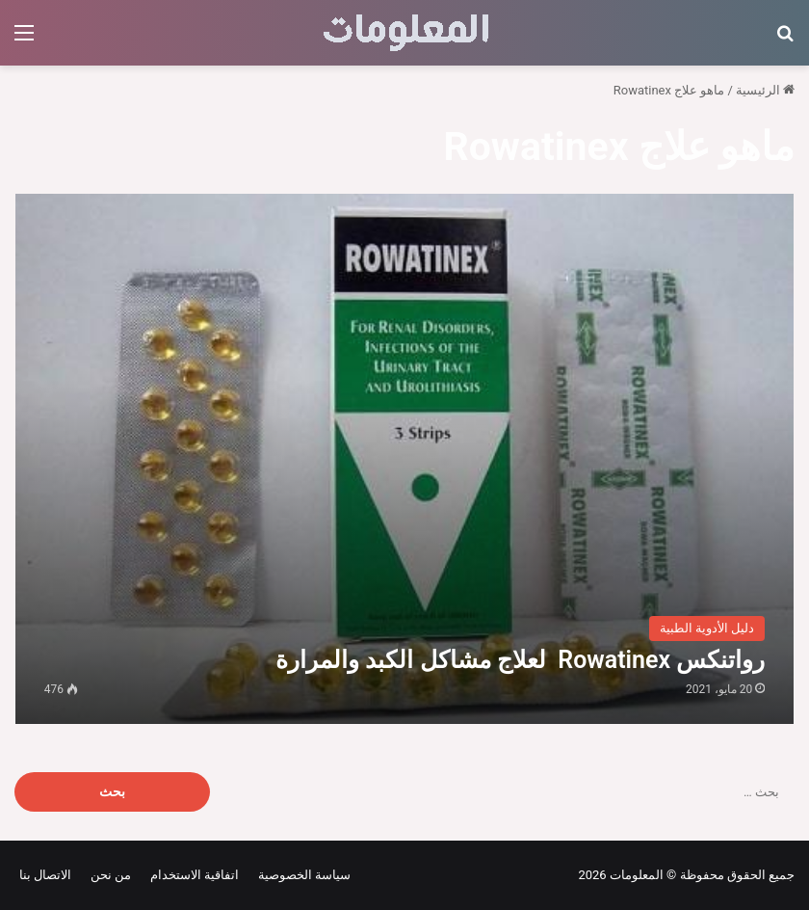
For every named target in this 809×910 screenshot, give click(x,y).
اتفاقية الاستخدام (191, 875)
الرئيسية (765, 90)
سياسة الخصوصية (301, 875)
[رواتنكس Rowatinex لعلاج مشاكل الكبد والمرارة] (405, 459)
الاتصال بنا (45, 875)
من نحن (107, 875)
